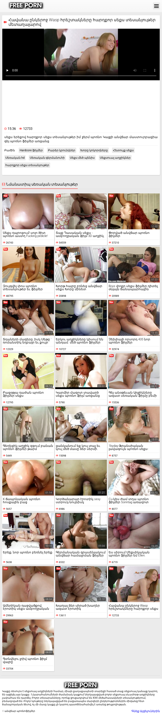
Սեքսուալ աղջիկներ (115, 157)
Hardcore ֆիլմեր (31, 150)
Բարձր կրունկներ (61, 150)
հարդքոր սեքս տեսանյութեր (27, 165)
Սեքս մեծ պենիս (82, 157)
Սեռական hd (15, 157)
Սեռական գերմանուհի (47, 157)
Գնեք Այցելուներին (145, 711)
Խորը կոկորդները (94, 150)
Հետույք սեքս (123, 150)
